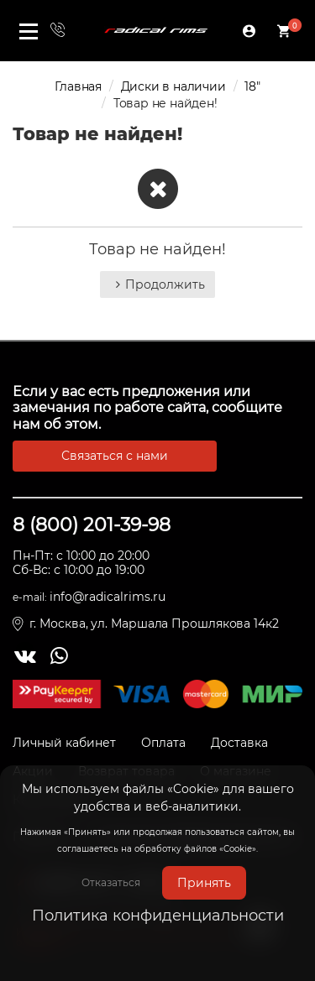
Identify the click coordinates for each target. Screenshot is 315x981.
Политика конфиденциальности (158, 915)
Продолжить (157, 284)
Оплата (163, 742)
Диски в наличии (173, 86)
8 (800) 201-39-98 (92, 525)
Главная (78, 86)
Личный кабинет (64, 742)
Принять (204, 882)
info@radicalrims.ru (107, 596)
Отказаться (110, 882)
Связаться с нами (114, 455)
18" (252, 86)
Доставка (239, 742)
